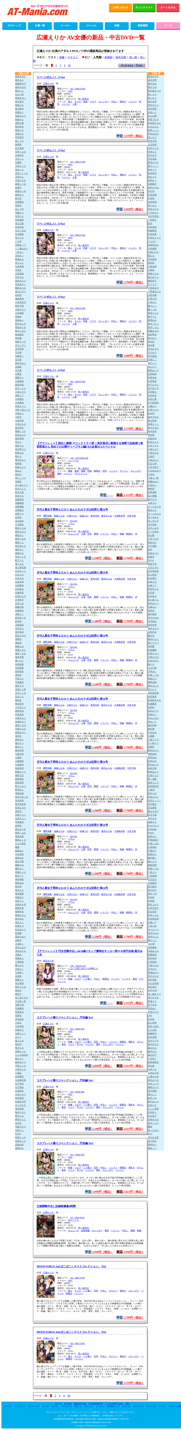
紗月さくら (20, 488)
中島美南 (19, 714)
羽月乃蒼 (152, 815)
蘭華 (150, 1127)
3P (136, 534)
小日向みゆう (154, 471)
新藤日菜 (19, 607)
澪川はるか (20, 947)
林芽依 (18, 825)
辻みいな (19, 696)
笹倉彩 (18, 481)
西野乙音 (19, 775)
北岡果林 (152, 374)
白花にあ (19, 603)
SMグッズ (78, 1406)
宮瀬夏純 (19, 1008)
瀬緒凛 (18, 643)
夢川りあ (19, 1116)
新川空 (18, 198)
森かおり (19, 1058)
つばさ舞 (152, 668)
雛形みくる (20, 840)
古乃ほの (152, 879)
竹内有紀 (152, 621)
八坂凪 (18, 1073)
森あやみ (152, 1048)
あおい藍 (19, 94)
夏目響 (151, 729)
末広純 (151, 592)
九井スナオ (153, 445)
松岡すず (19, 926)
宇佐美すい (20, 284)
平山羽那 (19, 854)
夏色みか (19, 739)
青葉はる (19, 105)
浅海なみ (19, 134)
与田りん (19, 1130)
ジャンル (91, 25)
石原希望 (152, 202)
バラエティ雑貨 (174, 1406)
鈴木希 (18, 621)
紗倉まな (152, 503)
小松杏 (151, 474)
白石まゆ (19, 578)
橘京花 (151, 635)
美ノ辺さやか (21, 997)
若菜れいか (20, 1141)
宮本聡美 (19, 1019)
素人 (70, 101)
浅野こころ (153, 130)
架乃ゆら (152, 338)
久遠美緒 (19, 381)
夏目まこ (19, 747)
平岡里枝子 (153, 840)
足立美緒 (19, 148)
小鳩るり (19, 413)
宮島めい (152, 1008)
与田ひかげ (20, 1127)
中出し (114, 101)
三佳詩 (18, 1023)
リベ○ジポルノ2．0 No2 (51, 77)
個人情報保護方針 (96, 1404)
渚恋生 (18, 736)
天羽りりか (153, 148)
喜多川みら (20, 363)
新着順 (109, 57)
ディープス (73, 461)
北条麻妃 (152, 883)
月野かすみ (153, 657)
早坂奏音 (19, 822)
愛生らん (19, 91)
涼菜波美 (19, 625)
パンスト (132, 101)
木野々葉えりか (22, 410)
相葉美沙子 (20, 83)
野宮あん (19, 790)
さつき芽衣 (153, 531)
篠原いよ (19, 542)
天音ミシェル (21, 173)
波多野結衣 (153, 786)
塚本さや (19, 686)
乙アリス (152, 284)
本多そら (19, 901)
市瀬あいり (20, 245)
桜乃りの (152, 499)
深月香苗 (19, 983)
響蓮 (17, 847)
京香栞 (18, 374)
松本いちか (153, 915)
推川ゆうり (153, 277)
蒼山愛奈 (19, 109)
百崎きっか (20, 1051)
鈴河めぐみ (20, 618)
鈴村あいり (153, 603)
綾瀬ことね (20, 184)
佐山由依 (19, 521)
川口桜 (18, 352)
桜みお (18, 471)
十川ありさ (20, 707)
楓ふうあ (152, 309)
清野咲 (18, 639)
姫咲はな (152, 836)
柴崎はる (19, 553)
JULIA (151, 560)
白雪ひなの (20, 596)
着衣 (135, 979)
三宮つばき (153, 539)
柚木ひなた (20, 1112)
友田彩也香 (153, 693)
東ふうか (19, 141)
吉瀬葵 (18, 367)
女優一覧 (40, 25)
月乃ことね (20, 693)
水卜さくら (153, 929)
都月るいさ (153, 686)
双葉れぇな (20, 872)
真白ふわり (153, 904)
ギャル (78, 101)
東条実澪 (19, 704)
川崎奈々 (19, 356)
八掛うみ (152, 1069)
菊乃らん (152, 363)
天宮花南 (152, 159)
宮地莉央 (19, 1012)
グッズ (168, 25)
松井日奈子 (153, 908)
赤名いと (152, 112)
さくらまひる (154, 506)
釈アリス (19, 560)
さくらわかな (154, 514)
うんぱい (152, 241)
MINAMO (152, 990)
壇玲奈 (18, 675)
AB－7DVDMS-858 (79, 458)
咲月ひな (19, 496)
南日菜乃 (152, 987)
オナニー (113, 1290)
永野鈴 (151, 707)
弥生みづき (153, 1080)
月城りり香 (20, 689)
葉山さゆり (153, 811)
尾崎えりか (153, 273)
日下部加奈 (153, 402)
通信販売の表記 (80, 1404)
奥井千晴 (19, 306)
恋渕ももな (153, 442)
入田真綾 (19, 273)
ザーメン (124, 471)
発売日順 (120, 57)
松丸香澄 (152, 911)
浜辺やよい (20, 818)
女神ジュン (20, 1033)
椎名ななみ (20, 528)
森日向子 (152, 1055)
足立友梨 (152, 144)
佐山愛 (151, 535)
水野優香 (152, 947)
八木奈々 (152, 1058)
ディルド (55, 1406)
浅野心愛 (19, 123)
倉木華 (151, 413)
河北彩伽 (152, 356)
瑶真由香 (19, 836)
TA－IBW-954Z (77, 1217)
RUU (150, 1133)
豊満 (96, 534)
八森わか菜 (153, 1076)
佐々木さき (153, 521)
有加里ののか (154, 123)
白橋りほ (152, 582)
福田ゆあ (19, 858)
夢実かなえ (20, 1119)
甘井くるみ (20, 152)
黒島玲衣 (152, 438)
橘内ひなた (153, 639)
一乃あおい (153, 212)
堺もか (18, 442)
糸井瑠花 (152, 227)
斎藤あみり (153, 481)
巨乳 (105, 471)
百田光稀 (152, 1037)
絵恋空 (18, 295)
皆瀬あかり (153, 972)
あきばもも (153, 126)
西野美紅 (19, 779)
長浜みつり (153, 711)
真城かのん (20, 915)
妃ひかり (152, 367)
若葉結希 (19, 1144)
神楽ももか (153, 313)
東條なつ (152, 678)
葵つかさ (152, 98)
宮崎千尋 (19, 1005)
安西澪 (18, 205)
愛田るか (19, 80)
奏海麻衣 (19, 334)
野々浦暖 (152, 779)
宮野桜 (18, 1015)
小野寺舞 (152, 295)
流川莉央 (152, 1141)
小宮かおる (20, 424)
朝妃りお (19, 130)
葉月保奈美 (20, 804)
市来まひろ (153, 209)
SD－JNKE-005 (77, 1029)
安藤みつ (19, 212)
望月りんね (20, 987)
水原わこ (19, 969)
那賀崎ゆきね (154, 700)
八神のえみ (20, 1069)
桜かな (18, 456)
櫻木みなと (20, 460)
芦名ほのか (153, 134)
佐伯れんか (20, 435)
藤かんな (152, 861)
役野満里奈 (153, 1062)
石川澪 (151, 191)
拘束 (85, 101)
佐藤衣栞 (19, 499)
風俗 (77, 471)
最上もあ (19, 1040)
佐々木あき (153, 517)
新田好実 (19, 782)
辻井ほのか (153, 661)
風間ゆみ (152, 320)
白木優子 (152, 578)
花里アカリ (20, 815)
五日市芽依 (153, 216)
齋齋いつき (20, 431)
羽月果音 (19, 800)
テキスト (73, 57)
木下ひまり (153, 385)
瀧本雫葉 (19, 657)
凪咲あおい (20, 732)
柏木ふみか (20, 331)
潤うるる (19, 564)
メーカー (66, 25)
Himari (151, 832)
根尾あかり (153, 772)
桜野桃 (18, 463)
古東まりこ (20, 406)
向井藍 (151, 1019)
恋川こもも (20, 388)
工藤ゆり (152, 406)
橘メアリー (153, 643)
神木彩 (151, 342)
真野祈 (18, 940)
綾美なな (19, 195)
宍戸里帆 (152, 546)
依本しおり (153, 1123)
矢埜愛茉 (19, 1076)
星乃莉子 (152, 890)
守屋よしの (20, 1066)
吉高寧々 (152, 1112)
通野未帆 (47, 516)
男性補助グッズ (113, 1406)
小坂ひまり (153, 449)
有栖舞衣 (152, 184)
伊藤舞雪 (152, 230)
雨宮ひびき (153, 162)
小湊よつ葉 (153, 478)
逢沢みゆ (152, 83)
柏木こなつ (153, 324)
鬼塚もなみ (59, 516)
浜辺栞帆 (152, 807)
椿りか (151, 664)
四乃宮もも (20, 546)
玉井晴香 (19, 668)
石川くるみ (20, 230)
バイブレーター (33, 1406)
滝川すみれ (153, 618)
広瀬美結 (152, 847)
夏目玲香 (19, 750)
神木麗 (151, 345)
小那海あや (153, 288)
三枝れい (152, 485)
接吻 (83, 471)
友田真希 (152, 696)
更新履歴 (143, 25)
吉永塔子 (152, 1116)
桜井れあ (19, 453)
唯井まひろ (153, 628)
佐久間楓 (152, 496)
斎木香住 (19, 428)
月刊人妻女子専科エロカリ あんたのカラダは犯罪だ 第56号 (72, 509)
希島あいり (153, 370)
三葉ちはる (153, 965)
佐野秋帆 (19, 506)
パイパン (66, 104)
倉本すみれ (153, 417)
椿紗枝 (18, 700)
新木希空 (152, 173)
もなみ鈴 (152, 1030)
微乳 (59, 473)
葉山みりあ (20, 829)
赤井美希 (152, 109)
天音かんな (20, 166)
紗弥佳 (18, 517)
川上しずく (20, 345)
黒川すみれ (153, 428)
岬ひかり (19, 965)
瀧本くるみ (20, 653)
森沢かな (152, 1051)
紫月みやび (20, 531)
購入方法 (58, 1404)
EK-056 (73, 521)
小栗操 (151, 270)
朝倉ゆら (19, 119)
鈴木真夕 (152, 596)
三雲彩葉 (19, 962)
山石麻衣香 (20, 1080)
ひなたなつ (153, 825)
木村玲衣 (152, 395)
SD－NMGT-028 (77, 88)
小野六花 (152, 299)
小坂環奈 (19, 399)
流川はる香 (153, 1137)
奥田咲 (151, 263)
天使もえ (152, 152)
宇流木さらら (154, 238)
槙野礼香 (19, 908)
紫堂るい (19, 535)
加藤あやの (153, 331)
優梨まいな (153, 1087)
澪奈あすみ (20, 951)
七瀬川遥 (19, 754)
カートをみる (167, 7)
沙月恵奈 (152, 524)
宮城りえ (152, 1001)
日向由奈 (152, 829)
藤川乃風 (19, 861)
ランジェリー (151, 1406)
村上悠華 (152, 1023)
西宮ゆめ (152, 757)
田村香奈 (19, 671)
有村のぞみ (153, 187)
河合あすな (153, 349)
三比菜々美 (20, 1001)
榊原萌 (151, 488)
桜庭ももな (20, 467)
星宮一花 (152, 894)
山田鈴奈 (19, 1091)
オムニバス (73, 534)
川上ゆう (152, 352)
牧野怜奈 (19, 911)
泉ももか (19, 238)
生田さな (19, 216)
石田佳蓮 (152, 195)
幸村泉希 (19, 1109)
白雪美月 (19, 600)
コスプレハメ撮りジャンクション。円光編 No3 (65, 1017)
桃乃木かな (153, 1044)
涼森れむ (152, 607)
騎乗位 (97, 471)
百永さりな (153, 1040)
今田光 (18, 270)
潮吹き (123, 101)
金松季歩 (152, 334)
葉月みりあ (106, 516)
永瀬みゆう (20, 721)
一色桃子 (152, 220)
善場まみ (19, 646)
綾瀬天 (18, 187)
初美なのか (20, 807)
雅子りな (152, 316)
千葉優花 (19, 682)
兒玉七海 (152, 463)
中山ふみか (153, 718)
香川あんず (20, 324)
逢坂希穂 (19, 299)
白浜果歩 (19, 589)
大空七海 (131, 516)
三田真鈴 (152, 962)
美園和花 (152, 954)
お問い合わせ (120, 7)
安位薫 (151, 1066)
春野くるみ (20, 833)
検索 (116, 25)
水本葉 (18, 976)
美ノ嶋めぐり (154, 994)
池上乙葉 (19, 223)
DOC (70, 91)
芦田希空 (19, 137)
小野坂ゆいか (154, 291)
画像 (62, 57)
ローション (88, 1406)
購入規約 (68, 1404)
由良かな (152, 1105)
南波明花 (19, 768)
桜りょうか (20, 478)
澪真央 (18, 954)
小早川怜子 (153, 467)
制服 (122, 534)
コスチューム (138, 1406)
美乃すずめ (153, 997)
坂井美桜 (19, 438)
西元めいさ (153, 764)
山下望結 (19, 1087)
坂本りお (19, 445)
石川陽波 (19, 234)
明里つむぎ (153, 119)
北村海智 (152, 381)
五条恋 (151, 456)
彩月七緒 (19, 492)
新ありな (152, 177)
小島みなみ (153, 453)
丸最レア (152, 922)
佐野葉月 (19, 510)
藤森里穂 (152, 865)
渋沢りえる (20, 557)
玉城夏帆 (152, 650)
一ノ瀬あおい (21, 248)
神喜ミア (19, 395)
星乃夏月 (152, 886)
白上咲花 (152, 575)
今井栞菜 (152, 234)
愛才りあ (152, 87)
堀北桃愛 (19, 894)
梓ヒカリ (152, 137)
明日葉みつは (154, 91)
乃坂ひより (153, 775)
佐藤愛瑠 (19, 503)
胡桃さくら (153, 424)
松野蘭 (18, 933)
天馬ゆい (152, 671)
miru (150, 1015)
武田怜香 (152, 625)
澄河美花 (19, 632)
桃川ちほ (19, 1048)
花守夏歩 (152, 804)
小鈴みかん (153, 460)
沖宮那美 (152, 259)
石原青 (151, 198)
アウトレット (81, 473)
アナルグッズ (66, 1406)
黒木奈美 (152, 431)
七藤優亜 (19, 761)
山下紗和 (19, 1083)
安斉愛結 (19, 202)
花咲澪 (18, 811)
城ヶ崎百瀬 (20, 567)
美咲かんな (153, 937)
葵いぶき (152, 94)
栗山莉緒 (152, 420)
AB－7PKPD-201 (78, 966)
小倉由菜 (152, 266)
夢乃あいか (153, 1101)
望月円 (18, 1044)
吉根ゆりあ (153, 1119)
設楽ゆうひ (153, 553)
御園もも (19, 980)
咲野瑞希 (152, 492)
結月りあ (152, 1098)
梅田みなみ (20, 288)
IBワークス (73, 1220)
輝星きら (19, 377)
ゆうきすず (20, 1105)
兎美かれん (20, 281)
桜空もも (152, 510)
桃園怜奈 (152, 1033)
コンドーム (100, 1406)
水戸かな (152, 969)
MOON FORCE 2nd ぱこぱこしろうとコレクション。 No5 (71, 1266)
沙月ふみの (153, 528)
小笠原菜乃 (20, 302)
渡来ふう (152, 1148)
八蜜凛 (151, 790)
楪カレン (152, 1094)
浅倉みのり (20, 116)
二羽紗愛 (152, 876)
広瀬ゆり (152, 851)
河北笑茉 (19, 349)
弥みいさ (19, 169)
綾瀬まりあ (20, 191)
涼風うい (19, 614)
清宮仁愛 (152, 399)
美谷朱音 (152, 958)
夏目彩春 (152, 725)
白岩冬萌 (19, 582)
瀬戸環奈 (152, 614)
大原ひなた (72, 516)
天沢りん (19, 159)
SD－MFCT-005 (77, 1278)
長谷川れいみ (21, 797)
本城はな (19, 897)
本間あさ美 (20, 904)
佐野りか (19, 514)
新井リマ (152, 169)
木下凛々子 (153, 388)
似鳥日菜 (152, 768)
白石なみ (19, 575)
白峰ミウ (152, 585)
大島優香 (152, 248)
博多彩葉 (19, 793)
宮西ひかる (153, 1012)
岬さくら (152, 940)
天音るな (19, 177)
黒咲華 (151, 435)
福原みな (152, 854)
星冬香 (18, 886)
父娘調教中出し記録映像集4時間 (56, 1206)
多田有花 (152, 632)
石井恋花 (19, 227)
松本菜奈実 (153, 919)
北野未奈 (152, 377)
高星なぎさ (20, 650)
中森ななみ (20, 729)
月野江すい (153, 653)
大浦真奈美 (119, 516)
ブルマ (78, 979)
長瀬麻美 (152, 704)
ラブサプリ (126, 1406)
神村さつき (20, 342)
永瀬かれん (20, 718)
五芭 (150, 223)
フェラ (71, 1044)
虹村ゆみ (152, 761)
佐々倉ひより (21, 485)
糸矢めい (19, 255)
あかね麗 (152, 116)
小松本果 (19, 420)
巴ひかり (152, 689)
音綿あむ (19, 320)
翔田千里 (152, 564)
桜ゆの (18, 474)
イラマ (93, 101)
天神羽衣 (19, 155)
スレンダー (103, 101)
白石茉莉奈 (153, 571)
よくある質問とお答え (114, 1404)
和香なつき (20, 1137)
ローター (46, 1406)
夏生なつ (19, 743)
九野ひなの (153, 410)
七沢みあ (152, 732)
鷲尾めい (152, 1144)
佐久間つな (20, 449)
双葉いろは (153, 868)
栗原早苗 (19, 385)
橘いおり (19, 661)
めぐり (18, 1037)
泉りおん (152, 205)
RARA (18, 1133)
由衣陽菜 (19, 1098)
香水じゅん (153, 327)
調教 (133, 1230)
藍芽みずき (153, 76)
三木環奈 (19, 524)
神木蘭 (18, 338)
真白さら (19, 922)
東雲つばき (20, 539)
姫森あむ (19, 851)
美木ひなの (153, 933)
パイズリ (89, 1044)
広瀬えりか (48, 83)
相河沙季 (152, 80)
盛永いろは (20, 725)
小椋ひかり (20, 309)
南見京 (18, 990)
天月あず (152, 155)
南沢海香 (152, 980)
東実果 (18, 144)
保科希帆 (19, 879)
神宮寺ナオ (153, 589)
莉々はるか (153, 1130)
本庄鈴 (151, 897)
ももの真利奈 (21, 1055)
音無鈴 (18, 316)
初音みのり (153, 797)
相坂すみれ (20, 76)
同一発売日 (83, 99)
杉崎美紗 (19, 610)
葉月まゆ (152, 793)
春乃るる (152, 818)
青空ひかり (153, 105)
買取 (127, 1404)
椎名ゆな (152, 542)
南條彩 (151, 747)
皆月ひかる (153, 976)
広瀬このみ (153, 843)
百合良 (18, 1123)
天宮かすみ (20, 180)
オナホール (7, 1406)
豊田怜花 (19, 711)
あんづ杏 (19, 209)
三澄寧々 (19, 972)
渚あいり (152, 721)
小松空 (18, 417)
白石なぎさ (153, 567)
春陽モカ (152, 822)
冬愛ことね (153, 675)
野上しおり (20, 786)
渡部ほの (19, 1148)
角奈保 (151, 610)
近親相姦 (85, 1230)
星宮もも (19, 890)
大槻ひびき (153, 252)
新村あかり (153, 750)
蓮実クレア (153, 782)
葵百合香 (152, 101)
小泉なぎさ (20, 392)
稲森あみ (19, 259)
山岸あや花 (153, 1073)
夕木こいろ (153, 1083)
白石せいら (20, 571)
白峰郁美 (19, 592)
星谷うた (19, 876)
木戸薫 (18, 370)
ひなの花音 (20, 843)
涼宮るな (19, 628)
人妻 (74, 104)
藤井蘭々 (152, 858)
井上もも (19, 263)
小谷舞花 (19, 402)
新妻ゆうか (20, 772)
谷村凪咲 (19, 664)
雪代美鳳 (152, 1091)
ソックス (126, 979)
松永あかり (20, 929)
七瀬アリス (153, 739)
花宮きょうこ (154, 800)
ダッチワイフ (20, 1406)
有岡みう (152, 180)
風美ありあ (20, 327)
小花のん (152, 302)
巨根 (89, 471)
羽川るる (19, 277)
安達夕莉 (152, 141)
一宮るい (19, 252)
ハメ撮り (87, 979)
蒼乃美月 (19, 101)
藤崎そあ (19, 865)
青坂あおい (20, 98)
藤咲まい (19, 868)
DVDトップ (14, 25)
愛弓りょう (153, 166)
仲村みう (152, 714)
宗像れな (19, 1030)
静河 (150, 549)
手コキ (80, 1044)
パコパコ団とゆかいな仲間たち (83, 968)
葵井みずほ (20, 87)
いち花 (18, 241)
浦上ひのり (20, 291)
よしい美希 (153, 1109)
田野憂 (151, 646)
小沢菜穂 (19, 313)
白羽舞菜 (19, 585)
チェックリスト (144, 7)
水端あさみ (153, 951)
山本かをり (20, 1094)
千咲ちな (19, 678)
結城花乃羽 (20, 1101)
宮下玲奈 (152, 1005)
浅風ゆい (19, 112)
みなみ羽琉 (153, 983)
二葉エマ (152, 872)
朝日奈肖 (19, 126)
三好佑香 (19, 1026)
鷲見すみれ (20, 635)
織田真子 (152, 281)
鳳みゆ (151, 255)
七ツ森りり (153, 743)
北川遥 (18, 359)
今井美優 (19, 266)
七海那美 (19, 764)
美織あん (19, 958)
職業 (70, 471)
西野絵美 (152, 754)
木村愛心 (152, 392)
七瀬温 (18, 757)
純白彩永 (19, 919)
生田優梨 (19, 220)
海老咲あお (153, 245)
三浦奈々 (19, 944)
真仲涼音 (94, 516)
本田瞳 (151, 901)
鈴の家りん (153, 600)
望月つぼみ (153, 1026)
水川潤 (151, 944)
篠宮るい (19, 549)
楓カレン (152, 306)
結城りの (84, 516)
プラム (71, 523)
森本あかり (20, 1062)
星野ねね (19, 883)
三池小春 (152, 926)
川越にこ (152, 359)
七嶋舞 (151, 736)
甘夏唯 (18, 162)
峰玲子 (18, 994)
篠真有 (151, 557)
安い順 (133, 57)
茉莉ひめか (20, 937)
